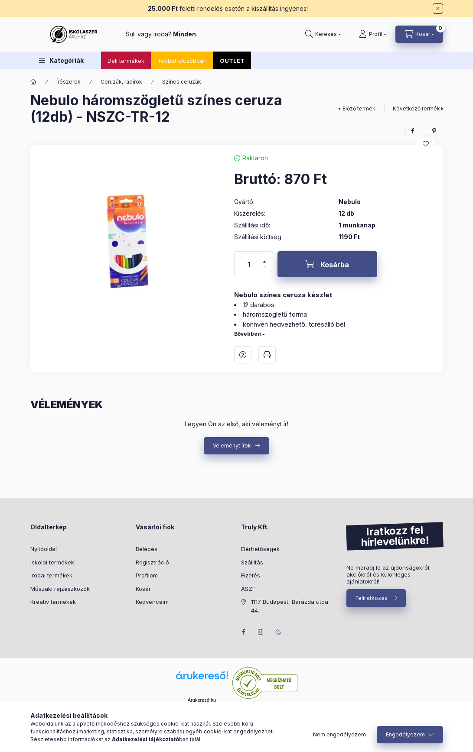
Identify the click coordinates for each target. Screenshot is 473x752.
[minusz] (264, 270)
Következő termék (416, 108)
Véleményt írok (232, 445)
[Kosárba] (327, 264)
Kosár (143, 588)
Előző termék (359, 108)
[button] (61, 60)
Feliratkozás (372, 597)
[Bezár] (438, 8)
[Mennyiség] (249, 264)
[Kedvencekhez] (425, 144)
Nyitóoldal (43, 548)
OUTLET (232, 60)
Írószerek (68, 81)
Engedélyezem (405, 734)
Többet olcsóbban (182, 60)
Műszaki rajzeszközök (60, 588)
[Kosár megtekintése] (419, 34)
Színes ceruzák (181, 81)
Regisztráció (152, 562)
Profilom (147, 575)
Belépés (146, 548)
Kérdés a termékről (242, 354)
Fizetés (250, 575)
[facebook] (412, 131)
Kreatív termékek (53, 601)
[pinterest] (434, 131)
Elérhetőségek (260, 548)
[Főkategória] (33, 82)
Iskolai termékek (52, 562)
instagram (261, 632)
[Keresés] (323, 34)
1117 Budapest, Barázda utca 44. (289, 606)
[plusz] (264, 258)
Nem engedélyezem (339, 734)
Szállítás (252, 562)
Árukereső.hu (202, 700)
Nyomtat (267, 354)
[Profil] (372, 34)
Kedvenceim (152, 601)
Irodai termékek (51, 575)
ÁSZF (248, 588)
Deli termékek (126, 60)
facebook (243, 632)
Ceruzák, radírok (121, 81)
